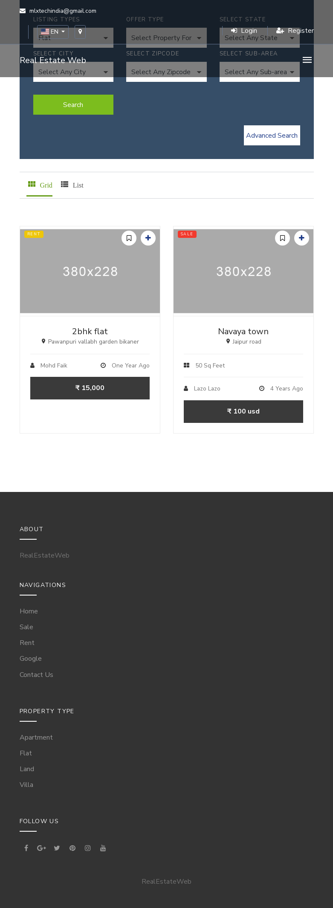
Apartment (36, 737)
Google (31, 658)
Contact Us (36, 675)
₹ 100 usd (243, 411)
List (71, 184)
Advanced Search (272, 135)
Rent (27, 643)
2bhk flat (90, 331)
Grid (39, 184)
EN (50, 31)
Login (244, 30)
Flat (26, 753)
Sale (26, 627)
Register (295, 30)
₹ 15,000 (89, 388)
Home (29, 611)
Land (27, 769)
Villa (26, 784)
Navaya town (243, 331)
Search (73, 105)
